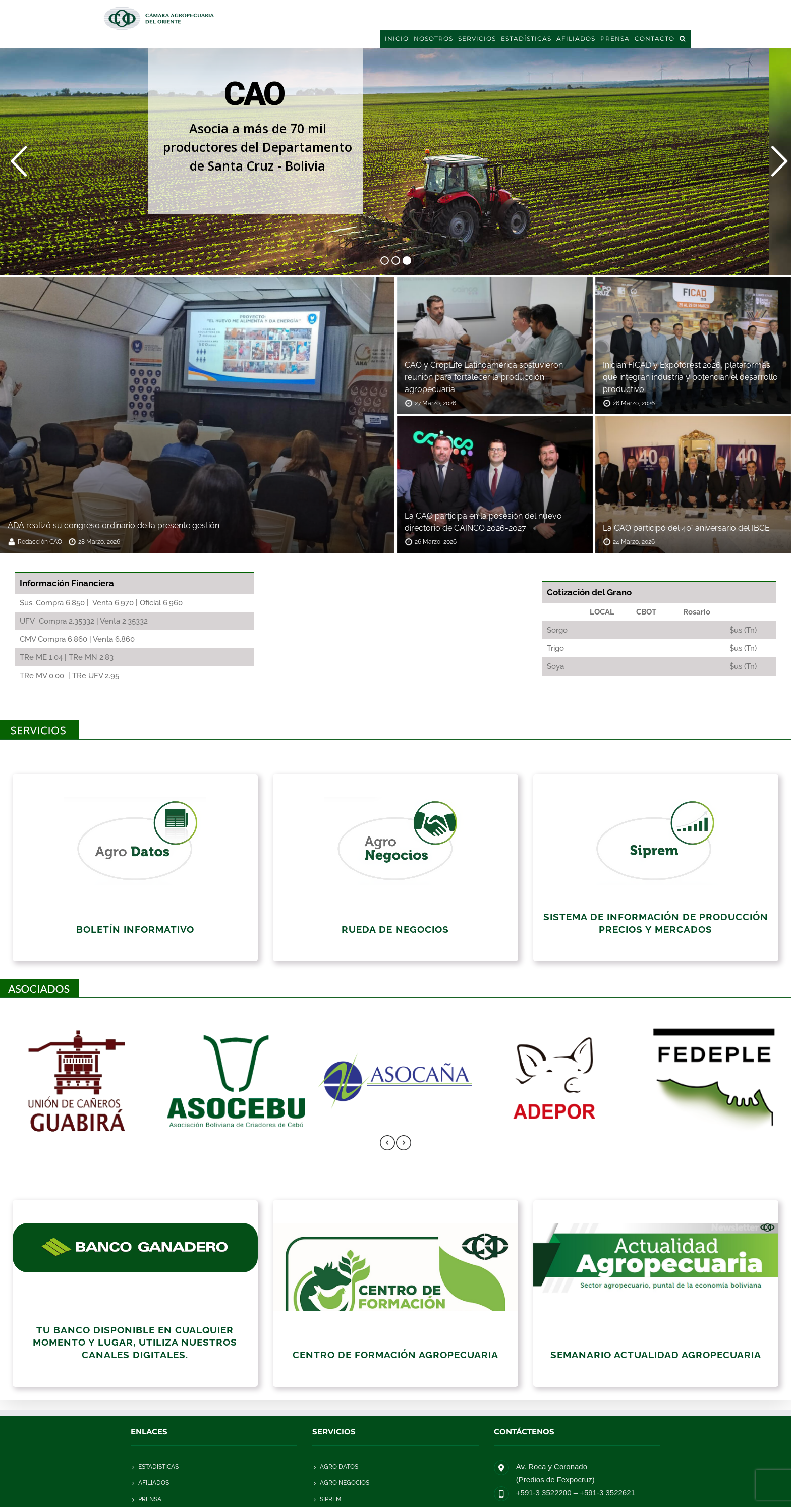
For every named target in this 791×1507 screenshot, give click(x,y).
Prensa (149, 1499)
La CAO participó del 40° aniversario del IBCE (686, 528)
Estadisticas (158, 1466)
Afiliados (153, 1482)
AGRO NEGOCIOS (344, 1482)
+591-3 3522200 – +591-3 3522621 (575, 1492)
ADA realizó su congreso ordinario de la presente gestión (113, 525)
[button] (683, 38)
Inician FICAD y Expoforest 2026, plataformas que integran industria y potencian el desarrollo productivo (690, 377)
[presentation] (387, 1143)
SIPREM (330, 1499)
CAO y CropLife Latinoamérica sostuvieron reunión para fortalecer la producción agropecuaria (484, 377)
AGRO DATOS (339, 1466)
